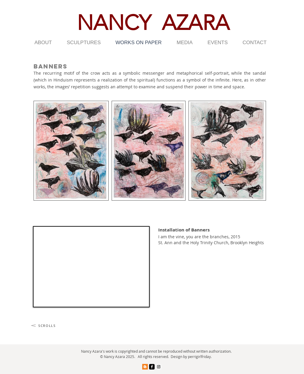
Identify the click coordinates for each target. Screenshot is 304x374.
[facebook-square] (152, 367)
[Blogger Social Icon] (145, 367)
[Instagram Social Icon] (159, 367)
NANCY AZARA (153, 22)
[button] (46, 42)
